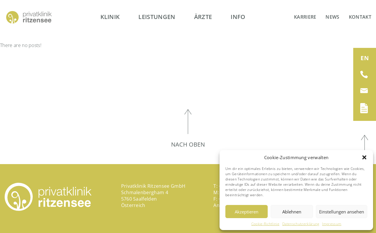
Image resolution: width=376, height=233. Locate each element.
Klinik (110, 17)
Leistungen (156, 17)
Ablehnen (291, 212)
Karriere (305, 17)
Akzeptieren (246, 212)
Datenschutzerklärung (300, 223)
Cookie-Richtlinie (265, 223)
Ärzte (203, 17)
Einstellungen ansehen (341, 212)
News (332, 17)
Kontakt (360, 17)
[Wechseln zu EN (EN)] (365, 58)
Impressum (331, 223)
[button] (364, 157)
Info (238, 17)
